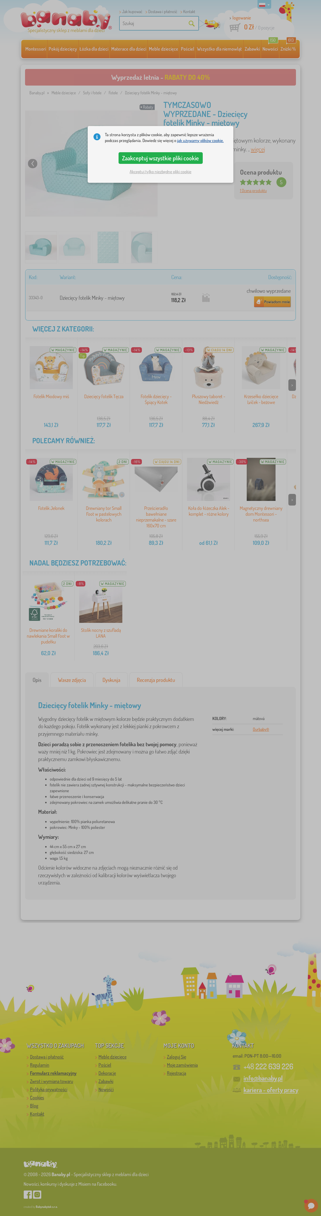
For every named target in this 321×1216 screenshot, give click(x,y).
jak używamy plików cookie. (200, 140)
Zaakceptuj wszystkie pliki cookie (160, 158)
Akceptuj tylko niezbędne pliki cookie (160, 171)
